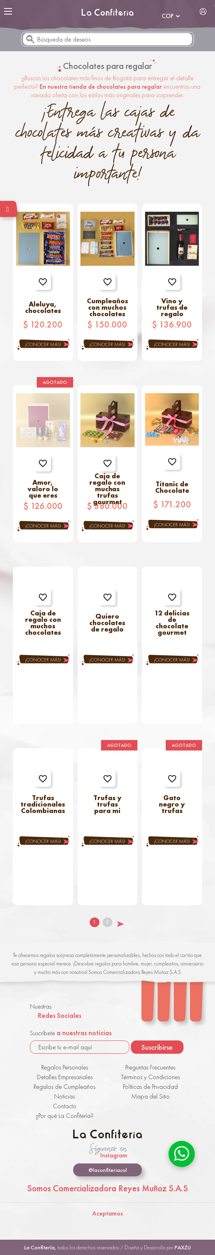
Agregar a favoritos (43, 282)
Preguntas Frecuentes (150, 1067)
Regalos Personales (64, 1067)
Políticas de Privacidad (150, 1086)
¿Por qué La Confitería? (64, 1115)
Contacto (64, 1106)
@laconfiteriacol (108, 1170)
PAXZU (183, 1247)
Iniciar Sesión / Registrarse (203, 11)
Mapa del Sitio (150, 1096)
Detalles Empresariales (65, 1077)
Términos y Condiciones (150, 1077)
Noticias (64, 1096)
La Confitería (107, 12)
